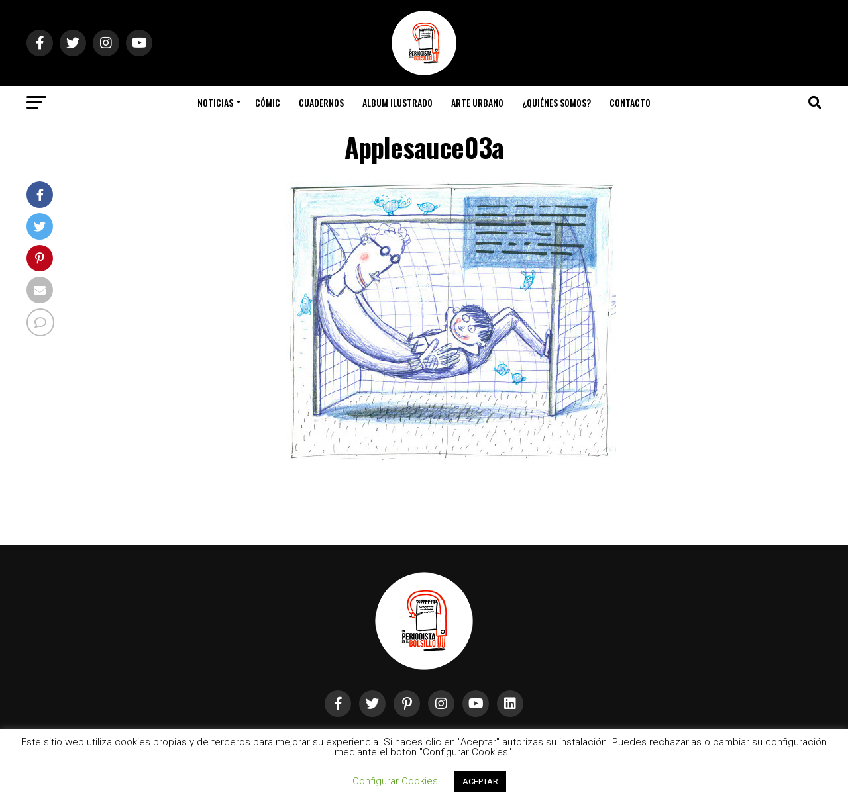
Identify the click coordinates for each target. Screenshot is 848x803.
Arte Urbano (477, 102)
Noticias (215, 102)
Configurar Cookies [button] (395, 781)
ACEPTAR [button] (480, 781)
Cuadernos (321, 102)
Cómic (267, 102)
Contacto (630, 102)
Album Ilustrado (397, 102)
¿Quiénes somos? (556, 102)
